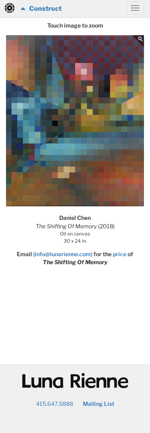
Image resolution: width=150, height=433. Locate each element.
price (119, 254)
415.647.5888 (54, 403)
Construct (41, 8)
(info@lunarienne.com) (62, 254)
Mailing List (98, 403)
